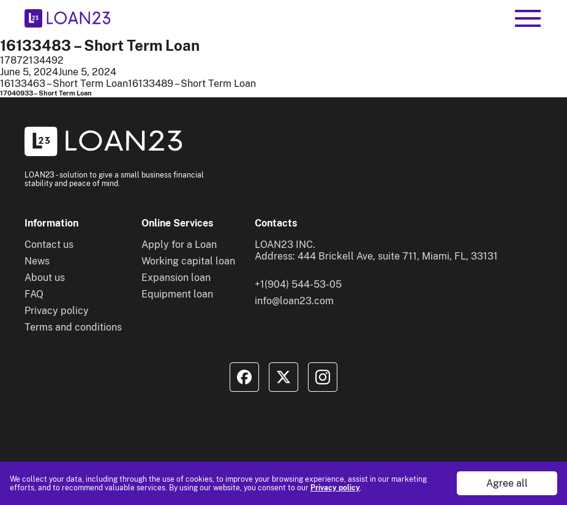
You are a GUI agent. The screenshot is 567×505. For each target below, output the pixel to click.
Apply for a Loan (179, 244)
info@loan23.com (294, 301)
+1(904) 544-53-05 (298, 284)
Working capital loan (188, 261)
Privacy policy (335, 488)
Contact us (48, 244)
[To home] (67, 18)
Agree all (507, 483)
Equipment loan (177, 294)
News (37, 261)
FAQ (33, 294)
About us (44, 277)
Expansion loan (176, 277)
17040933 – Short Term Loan (46, 93)
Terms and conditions (73, 327)
